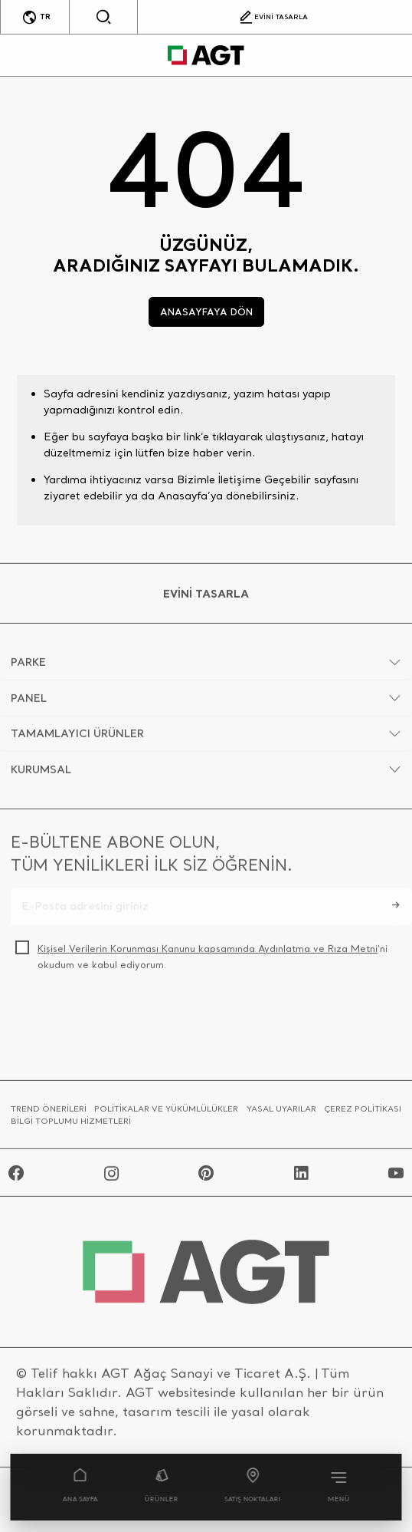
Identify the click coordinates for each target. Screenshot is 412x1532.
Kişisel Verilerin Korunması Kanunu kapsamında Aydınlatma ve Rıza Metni (208, 954)
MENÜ (339, 1486)
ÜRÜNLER (161, 1486)
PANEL (29, 703)
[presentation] (127, 1023)
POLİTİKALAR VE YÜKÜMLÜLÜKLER (166, 1114)
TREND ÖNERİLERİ (49, 1114)
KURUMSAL (41, 774)
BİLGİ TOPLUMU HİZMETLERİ (71, 1126)
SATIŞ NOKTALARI (253, 1486)
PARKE (28, 667)
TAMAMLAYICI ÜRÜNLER (77, 739)
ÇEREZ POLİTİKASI (362, 1114)
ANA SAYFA (79, 1486)
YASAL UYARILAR (281, 1114)
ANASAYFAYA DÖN (206, 311)
